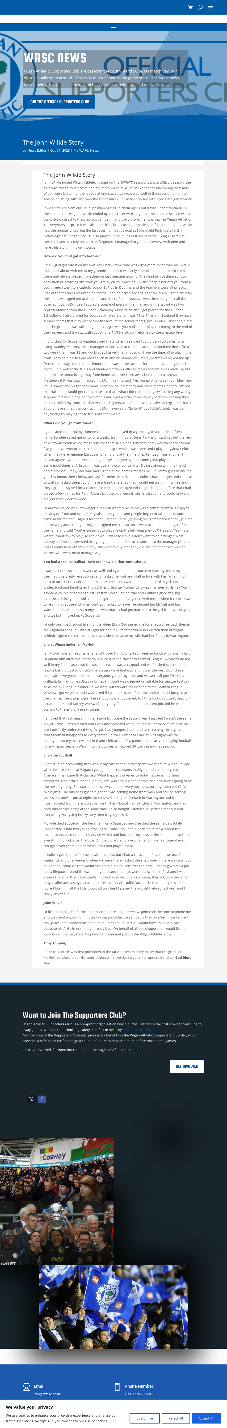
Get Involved (187, 1066)
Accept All (206, 1418)
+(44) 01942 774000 (140, 1394)
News (94, 150)
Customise (144, 1418)
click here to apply (137, 1030)
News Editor (36, 150)
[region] (113, 1414)
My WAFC (81, 150)
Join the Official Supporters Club (110, 101)
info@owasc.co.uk (47, 1394)
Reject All (175, 1418)
